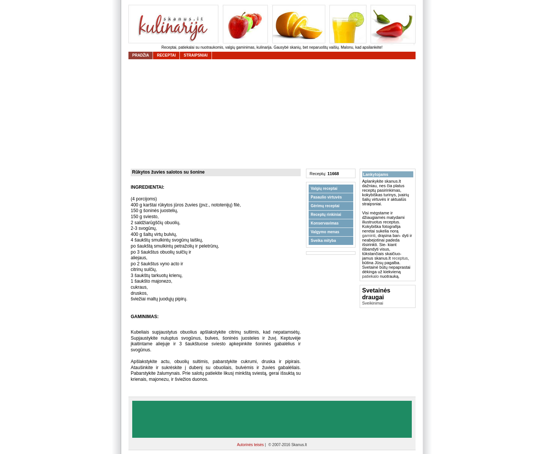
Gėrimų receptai (325, 206)
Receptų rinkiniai (326, 214)
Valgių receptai (324, 188)
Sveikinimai (372, 303)
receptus (400, 258)
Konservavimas (325, 223)
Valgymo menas (325, 232)
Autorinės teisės (251, 445)
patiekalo (370, 276)
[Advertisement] (273, 114)
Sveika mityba (323, 241)
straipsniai (195, 55)
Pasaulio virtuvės (326, 197)
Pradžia (140, 55)
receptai (166, 55)
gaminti (369, 235)
